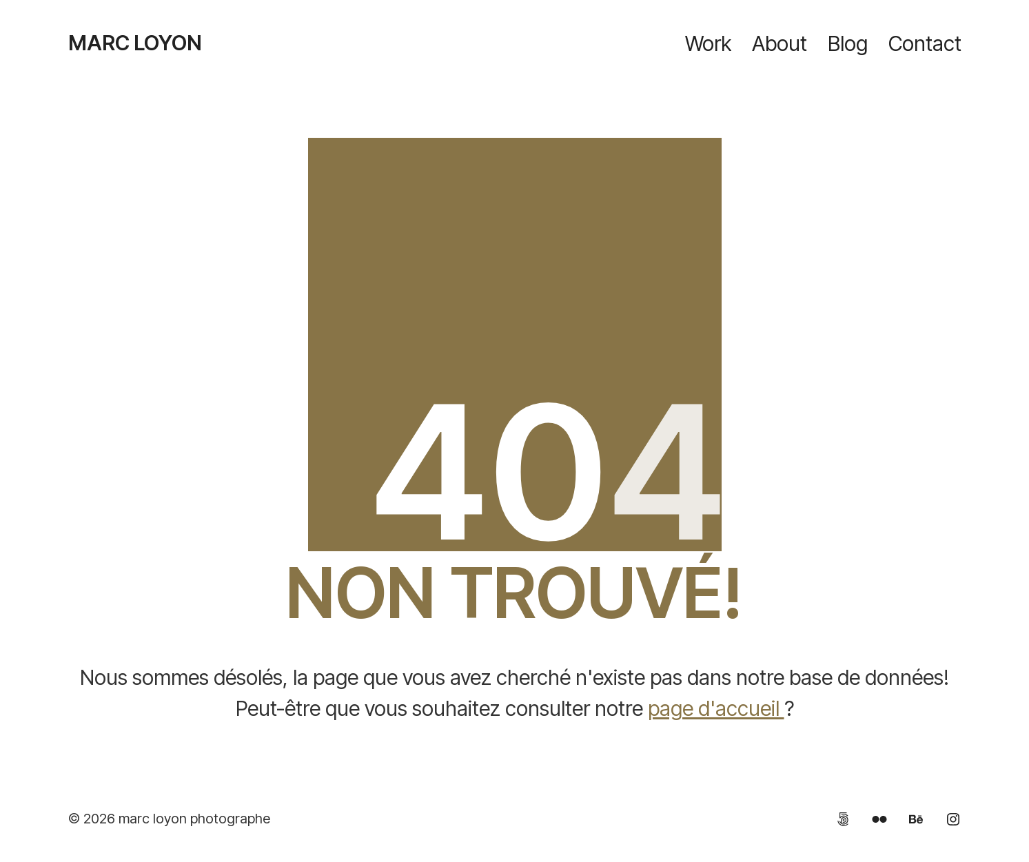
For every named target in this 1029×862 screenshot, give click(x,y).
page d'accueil (716, 708)
